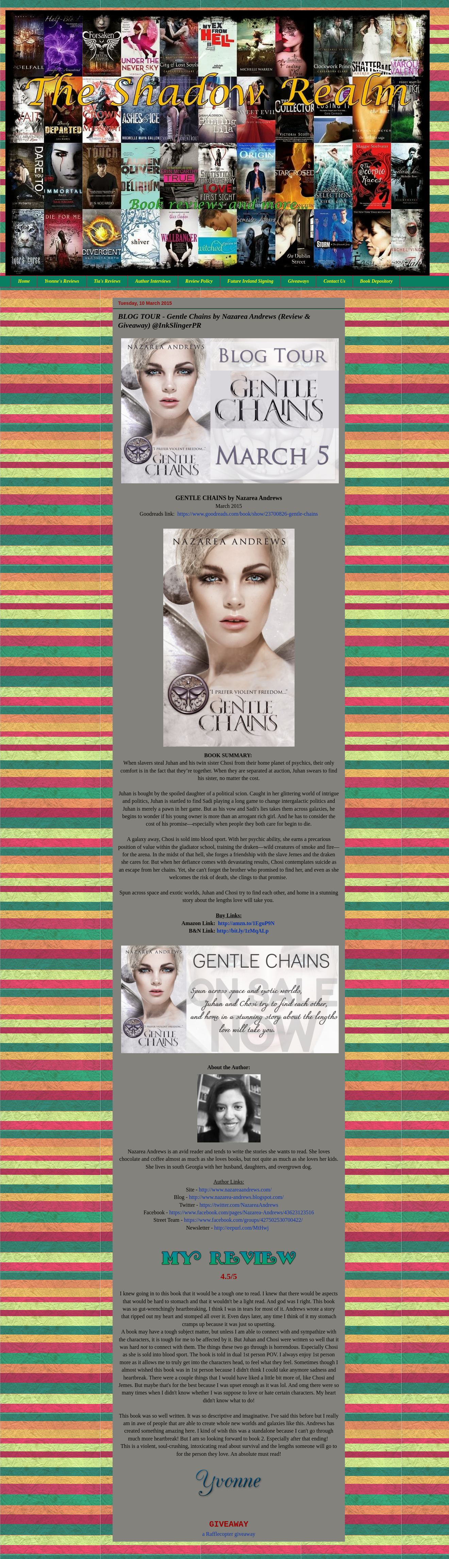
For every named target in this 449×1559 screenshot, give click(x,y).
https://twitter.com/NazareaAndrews (238, 1205)
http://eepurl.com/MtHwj (241, 1228)
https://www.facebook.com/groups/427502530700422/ (243, 1220)
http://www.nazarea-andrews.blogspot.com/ (236, 1197)
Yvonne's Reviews (62, 281)
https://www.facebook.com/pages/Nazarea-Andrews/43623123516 (241, 1212)
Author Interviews (153, 281)
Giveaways (298, 281)
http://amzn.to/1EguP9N (246, 923)
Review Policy (199, 281)
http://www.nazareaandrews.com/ (235, 1189)
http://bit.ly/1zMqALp (242, 931)
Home (24, 281)
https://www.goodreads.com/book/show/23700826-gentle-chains (247, 514)
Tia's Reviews (107, 281)
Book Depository (376, 281)
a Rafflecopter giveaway (228, 1534)
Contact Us (334, 281)
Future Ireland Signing (250, 281)
